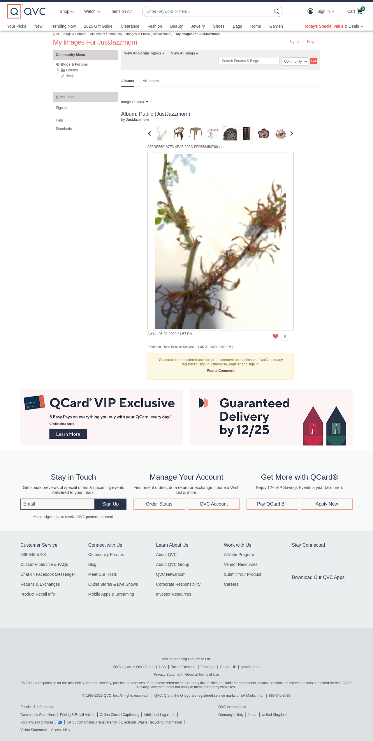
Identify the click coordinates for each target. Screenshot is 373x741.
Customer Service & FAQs (44, 564)
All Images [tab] (151, 81)
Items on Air (121, 11)
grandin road (250, 667)
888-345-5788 (33, 554)
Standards (64, 129)
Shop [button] (64, 11)
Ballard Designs (183, 667)
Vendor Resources (240, 564)
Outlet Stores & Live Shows (113, 584)
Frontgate (207, 667)
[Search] (249, 60)
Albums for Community (106, 34)
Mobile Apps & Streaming (111, 594)
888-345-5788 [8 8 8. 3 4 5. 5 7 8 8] (280, 696)
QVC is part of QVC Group (133, 667)
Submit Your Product (242, 574)
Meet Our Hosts (102, 574)
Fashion (154, 26)
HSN (162, 667)
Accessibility (60, 730)
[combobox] (206, 11)
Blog (92, 564)
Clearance (130, 26)
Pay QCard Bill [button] (272, 503)
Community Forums (106, 554)
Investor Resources (173, 594)
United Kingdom (274, 715)
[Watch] (90, 11)
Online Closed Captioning (119, 715)
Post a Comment (221, 371)
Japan (252, 715)
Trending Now (63, 26)
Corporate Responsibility (178, 584)
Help (310, 42)
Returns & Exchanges (40, 584)
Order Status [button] (159, 503)
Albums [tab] (127, 81)
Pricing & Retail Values (77, 715)
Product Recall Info (37, 594)
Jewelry (198, 26)
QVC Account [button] (214, 503)
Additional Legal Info (159, 715)
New (38, 26)
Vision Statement (33, 730)
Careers (231, 584)
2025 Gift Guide (98, 26)
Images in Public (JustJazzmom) (149, 34)
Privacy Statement (168, 675)
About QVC (166, 554)
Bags (237, 26)
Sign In (294, 42)
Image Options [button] (132, 102)
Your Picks (16, 26)
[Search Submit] (277, 11)
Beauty (176, 26)
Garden (276, 26)
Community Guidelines (38, 715)
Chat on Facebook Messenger (47, 574)
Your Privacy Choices (37, 722)
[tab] (162, 133)
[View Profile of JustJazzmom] (137, 120)
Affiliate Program (239, 554)
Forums (72, 70)
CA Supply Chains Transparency (91, 722)
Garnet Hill (228, 667)
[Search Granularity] (294, 61)
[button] (311, 11)
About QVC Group (172, 564)
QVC (57, 34)
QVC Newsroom (171, 574)
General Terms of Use (202, 675)
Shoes (219, 26)
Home (255, 26)
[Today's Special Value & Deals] (334, 26)
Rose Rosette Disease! (179, 347)
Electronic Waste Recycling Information (151, 722)
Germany (225, 715)
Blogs (70, 76)
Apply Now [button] (327, 503)
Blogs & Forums (75, 34)
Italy (240, 715)
